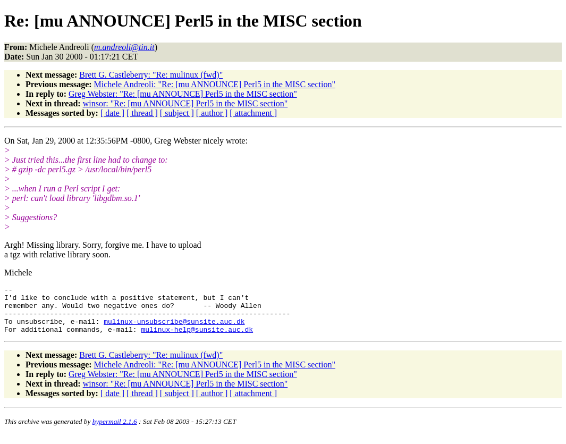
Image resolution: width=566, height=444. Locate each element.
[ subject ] (177, 113)
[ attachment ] (253, 113)
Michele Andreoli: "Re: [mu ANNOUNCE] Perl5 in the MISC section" (214, 84)
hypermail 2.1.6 (114, 431)
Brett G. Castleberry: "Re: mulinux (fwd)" (151, 74)
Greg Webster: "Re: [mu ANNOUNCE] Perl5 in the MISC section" (183, 93)
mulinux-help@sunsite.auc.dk (197, 339)
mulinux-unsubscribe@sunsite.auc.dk (174, 329)
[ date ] (112, 113)
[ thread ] (142, 113)
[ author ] (212, 113)
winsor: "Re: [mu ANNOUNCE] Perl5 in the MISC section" (185, 103)
